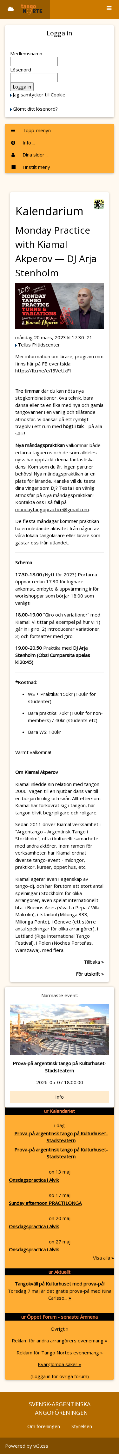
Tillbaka (94, 962)
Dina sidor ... (29, 154)
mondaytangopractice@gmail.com (52, 509)
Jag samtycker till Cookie (39, 94)
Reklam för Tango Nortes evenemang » (60, 1352)
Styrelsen (81, 1426)
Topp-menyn (30, 130)
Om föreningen (43, 1426)
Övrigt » (60, 1329)
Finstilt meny (30, 167)
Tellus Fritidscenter (39, 344)
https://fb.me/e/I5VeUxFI (43, 370)
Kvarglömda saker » (59, 1364)
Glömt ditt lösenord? (35, 109)
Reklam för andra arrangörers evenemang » (59, 1340)
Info (59, 1097)
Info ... (22, 142)
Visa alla (103, 1258)
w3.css (40, 1446)
